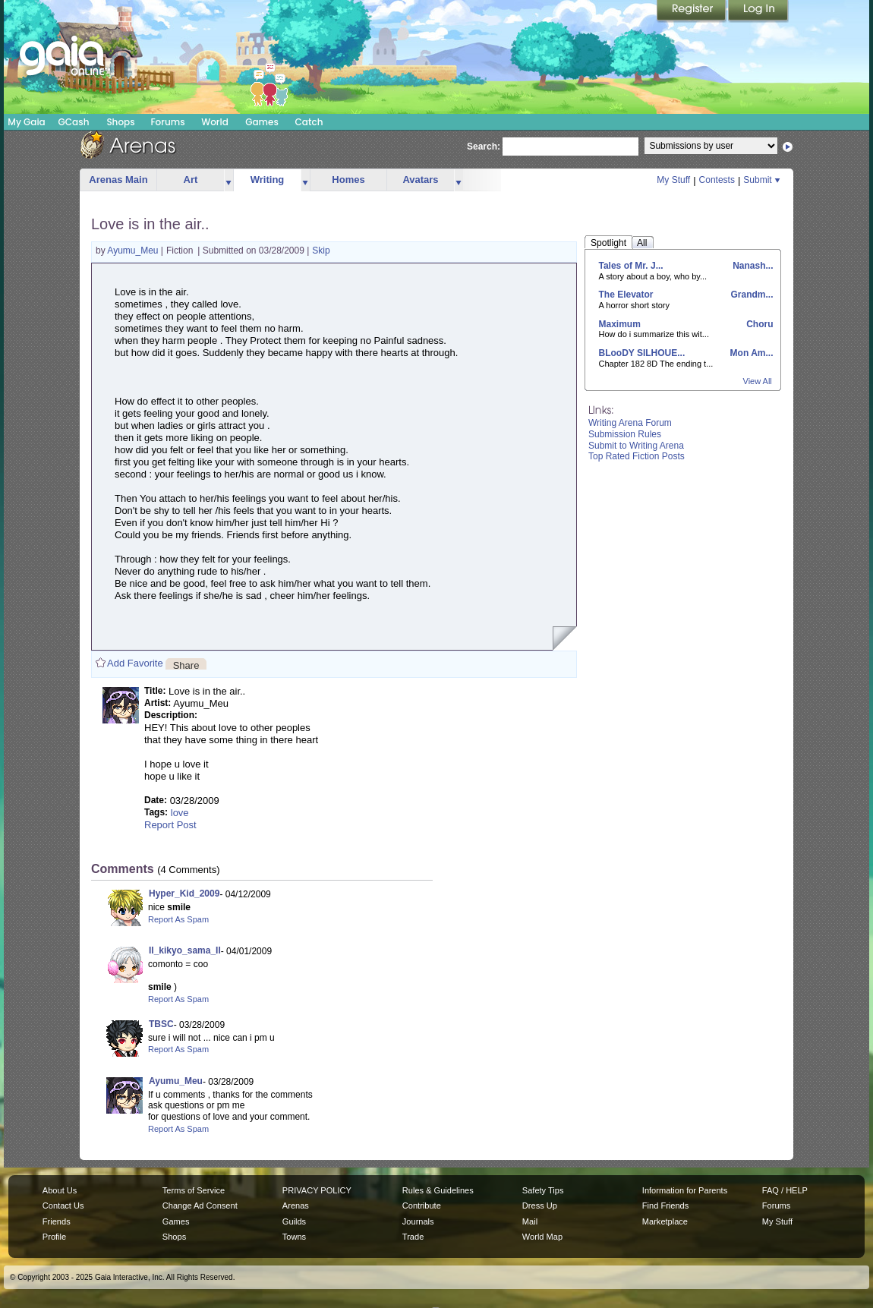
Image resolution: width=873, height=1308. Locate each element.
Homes (348, 179)
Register (692, 11)
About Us (60, 1190)
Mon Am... (750, 353)
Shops (120, 121)
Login (758, 11)
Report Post (170, 825)
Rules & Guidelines (438, 1190)
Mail (529, 1221)
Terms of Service (193, 1190)
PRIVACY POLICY (316, 1190)
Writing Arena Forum (630, 423)
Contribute (421, 1205)
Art (191, 179)
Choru (759, 324)
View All (757, 381)
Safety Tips (543, 1190)
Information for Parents (684, 1190)
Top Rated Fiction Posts (636, 456)
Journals (418, 1221)
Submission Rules (624, 434)
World (214, 121)
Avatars (420, 179)
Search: (483, 146)
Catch (309, 121)
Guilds (294, 1221)
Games (262, 121)
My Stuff (673, 180)
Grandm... (750, 294)
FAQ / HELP (785, 1190)
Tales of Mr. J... (631, 265)
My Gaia (26, 121)
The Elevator (626, 294)
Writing (268, 179)
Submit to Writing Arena (636, 445)
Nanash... (752, 265)
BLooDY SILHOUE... (642, 353)
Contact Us (63, 1205)
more (228, 180)
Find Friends (665, 1205)
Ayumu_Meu (133, 250)
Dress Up (539, 1205)
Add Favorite (135, 663)
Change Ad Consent (200, 1205)
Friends (57, 1221)
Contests (717, 180)
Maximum (620, 324)
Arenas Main (118, 179)
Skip (320, 250)
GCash (74, 121)
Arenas (295, 1205)
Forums (167, 121)
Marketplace (665, 1221)
